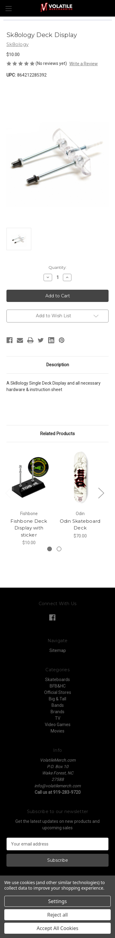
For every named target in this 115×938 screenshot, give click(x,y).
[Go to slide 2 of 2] (59, 549)
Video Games (58, 724)
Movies (57, 731)
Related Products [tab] (57, 433)
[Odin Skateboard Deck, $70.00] (80, 478)
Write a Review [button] (83, 63)
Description (57, 364)
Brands (57, 711)
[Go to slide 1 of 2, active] (49, 549)
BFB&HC (58, 686)
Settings (57, 901)
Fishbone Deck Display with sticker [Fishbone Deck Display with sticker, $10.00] (28, 528)
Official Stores (57, 692)
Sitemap (57, 650)
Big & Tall (57, 698)
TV (57, 718)
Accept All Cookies (58, 928)
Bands (58, 705)
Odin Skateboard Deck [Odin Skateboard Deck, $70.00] (80, 524)
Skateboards (57, 679)
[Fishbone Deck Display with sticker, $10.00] (28, 478)
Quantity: (57, 267)
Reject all (57, 914)
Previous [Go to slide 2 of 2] (8, 493)
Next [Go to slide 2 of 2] (101, 493)
